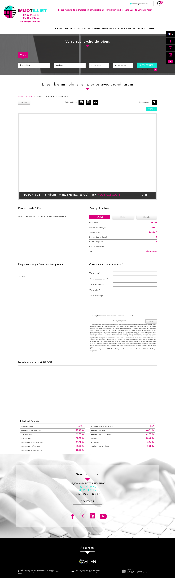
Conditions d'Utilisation (142, 349)
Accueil (59, 29)
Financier (146, 217)
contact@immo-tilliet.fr (87, 494)
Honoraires (124, 29)
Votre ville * (94, 290)
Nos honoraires (41, 572)
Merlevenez (29, 96)
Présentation (72, 29)
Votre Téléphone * (97, 284)
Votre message (96, 296)
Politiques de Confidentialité (123, 349)
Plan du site (21, 572)
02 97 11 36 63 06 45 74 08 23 (87, 488)
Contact (151, 29)
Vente (23, 55)
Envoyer (151, 321)
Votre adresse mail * (98, 279)
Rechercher (146, 65)
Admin (53, 572)
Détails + (123, 217)
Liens (48, 572)
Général (100, 217)
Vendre (96, 29)
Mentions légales (31, 572)
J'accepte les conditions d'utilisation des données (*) (113, 316)
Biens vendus (109, 29)
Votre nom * (94, 273)
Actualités (139, 29)
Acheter (85, 29)
